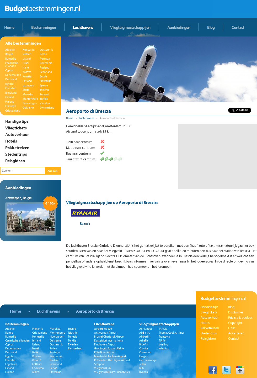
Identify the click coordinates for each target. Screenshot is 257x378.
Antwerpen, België (18, 198)
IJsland (27, 58)
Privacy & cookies (240, 318)
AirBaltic (144, 332)
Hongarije (29, 49)
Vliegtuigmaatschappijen (130, 27)
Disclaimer (235, 312)
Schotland (46, 72)
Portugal (45, 58)
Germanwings (147, 360)
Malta (26, 90)
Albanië (10, 49)
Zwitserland (47, 107)
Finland (9, 101)
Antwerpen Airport (105, 332)
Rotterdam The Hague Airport (112, 360)
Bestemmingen (43, 27)
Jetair (142, 364)
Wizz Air (164, 348)
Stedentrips (16, 154)
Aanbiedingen (178, 27)
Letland (27, 81)
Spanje (44, 85)
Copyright (235, 323)
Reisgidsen (15, 160)
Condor (143, 348)
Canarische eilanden (11, 64)
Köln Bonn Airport (105, 352)
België (9, 54)
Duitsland (11, 79)
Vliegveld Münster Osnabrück (112, 372)
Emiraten (10, 88)
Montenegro (30, 99)
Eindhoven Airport (105, 344)
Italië (26, 67)
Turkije (44, 99)
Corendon (145, 352)
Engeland (11, 92)
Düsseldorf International (109, 340)
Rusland (44, 67)
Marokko (28, 94)
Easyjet (143, 356)
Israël (26, 63)
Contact (238, 27)
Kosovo (27, 72)
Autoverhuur (17, 134)
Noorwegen (30, 103)
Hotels (11, 141)
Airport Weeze (103, 328)
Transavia (164, 336)
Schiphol (99, 364)
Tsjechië (45, 90)
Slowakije (45, 81)
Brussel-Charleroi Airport (109, 336)
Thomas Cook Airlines (171, 332)
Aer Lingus (145, 328)
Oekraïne (28, 107)
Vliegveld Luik (102, 368)
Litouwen (28, 85)
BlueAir (143, 344)
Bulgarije (10, 58)
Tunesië (44, 94)
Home (9, 27)
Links (231, 328)
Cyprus (9, 70)
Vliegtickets (16, 127)
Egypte (9, 84)
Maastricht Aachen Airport (110, 356)
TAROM (163, 328)
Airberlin (144, 336)
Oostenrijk (46, 49)
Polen (43, 54)
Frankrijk (10, 106)
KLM (141, 368)
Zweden (45, 103)
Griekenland (12, 110)
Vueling (163, 344)
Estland (9, 97)
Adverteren (236, 333)
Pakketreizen (17, 147)
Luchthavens (83, 27)
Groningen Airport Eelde (109, 348)
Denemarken (13, 75)
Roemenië (46, 63)
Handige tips (17, 121)
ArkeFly (143, 340)
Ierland (27, 54)
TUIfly (162, 340)
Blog (211, 27)
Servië (43, 76)
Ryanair (85, 224)
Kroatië (27, 76)
